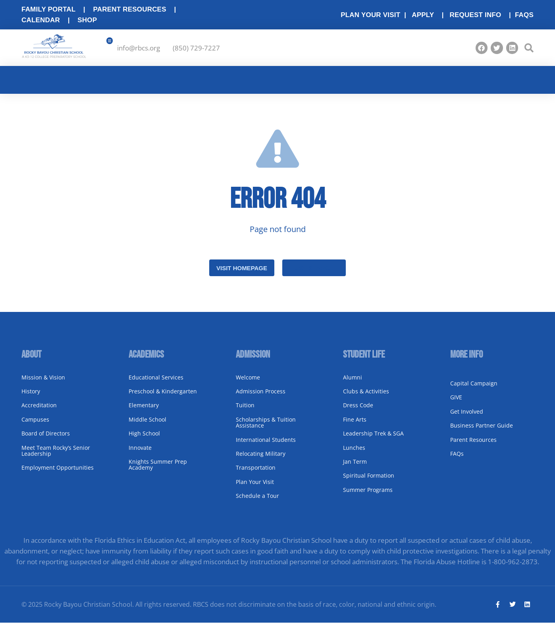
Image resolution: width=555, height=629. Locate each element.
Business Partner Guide (481, 431)
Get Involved (466, 417)
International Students (266, 445)
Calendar (40, 20)
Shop (87, 20)
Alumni (352, 383)
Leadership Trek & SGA (373, 439)
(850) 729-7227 (196, 50)
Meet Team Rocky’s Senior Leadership (55, 456)
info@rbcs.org (138, 50)
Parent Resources (129, 9)
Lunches (354, 453)
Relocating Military (260, 459)
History (30, 397)
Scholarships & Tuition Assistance (266, 428)
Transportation (256, 473)
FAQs (524, 15)
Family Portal (48, 9)
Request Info (475, 15)
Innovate (140, 453)
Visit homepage (241, 273)
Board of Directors (45, 439)
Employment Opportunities (57, 473)
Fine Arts (354, 425)
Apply (423, 15)
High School (144, 439)
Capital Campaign (473, 389)
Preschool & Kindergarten (163, 397)
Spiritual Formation (368, 481)
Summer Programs (368, 495)
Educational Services (156, 383)
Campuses (35, 425)
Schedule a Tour (257, 501)
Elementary (144, 411)
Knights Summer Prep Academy (158, 470)
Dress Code (358, 411)
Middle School (147, 425)
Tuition (245, 411)
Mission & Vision (43, 383)
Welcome (248, 383)
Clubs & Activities (366, 397)
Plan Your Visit (255, 487)
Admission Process (260, 397)
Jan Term (355, 467)
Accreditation (39, 411)
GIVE (456, 403)
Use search (314, 273)
